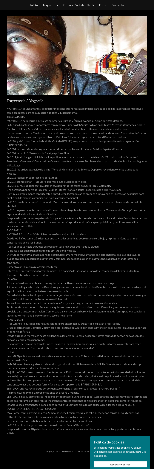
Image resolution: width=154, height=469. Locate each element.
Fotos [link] (103, 5)
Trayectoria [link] (50, 5)
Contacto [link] (117, 5)
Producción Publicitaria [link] (78, 5)
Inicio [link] (34, 5)
